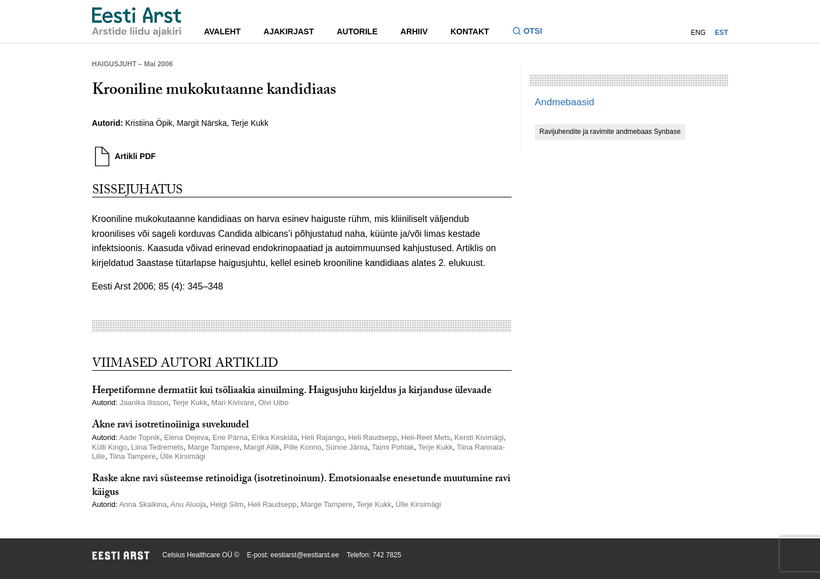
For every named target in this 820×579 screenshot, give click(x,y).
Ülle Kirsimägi (182, 456)
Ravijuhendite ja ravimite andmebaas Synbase (610, 132)
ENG (698, 33)
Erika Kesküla (274, 437)
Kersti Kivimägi (479, 437)
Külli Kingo (109, 447)
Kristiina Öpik (148, 123)
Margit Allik (262, 447)
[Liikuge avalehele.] (136, 22)
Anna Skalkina (143, 504)
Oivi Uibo (274, 402)
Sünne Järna (347, 447)
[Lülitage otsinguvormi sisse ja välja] (532, 32)
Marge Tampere (214, 447)
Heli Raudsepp (372, 437)
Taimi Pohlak (393, 447)
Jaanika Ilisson (144, 402)
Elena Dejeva (186, 437)
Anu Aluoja (188, 504)
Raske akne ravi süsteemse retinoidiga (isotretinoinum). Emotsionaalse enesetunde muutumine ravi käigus (301, 486)
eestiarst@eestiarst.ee (305, 555)
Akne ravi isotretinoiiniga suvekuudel (170, 426)
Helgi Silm (227, 504)
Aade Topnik (139, 437)
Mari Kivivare (232, 402)
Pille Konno (303, 447)
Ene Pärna (229, 437)
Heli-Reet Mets (425, 437)
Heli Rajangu (323, 437)
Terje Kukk (249, 123)
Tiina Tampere (132, 456)
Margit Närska (202, 123)
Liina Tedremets (157, 447)
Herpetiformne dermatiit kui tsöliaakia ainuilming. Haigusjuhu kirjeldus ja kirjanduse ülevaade (292, 391)
